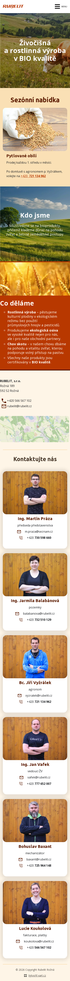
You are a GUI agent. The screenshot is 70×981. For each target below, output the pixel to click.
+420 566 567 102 (16, 401)
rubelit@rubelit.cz (16, 406)
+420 (33, 176)
